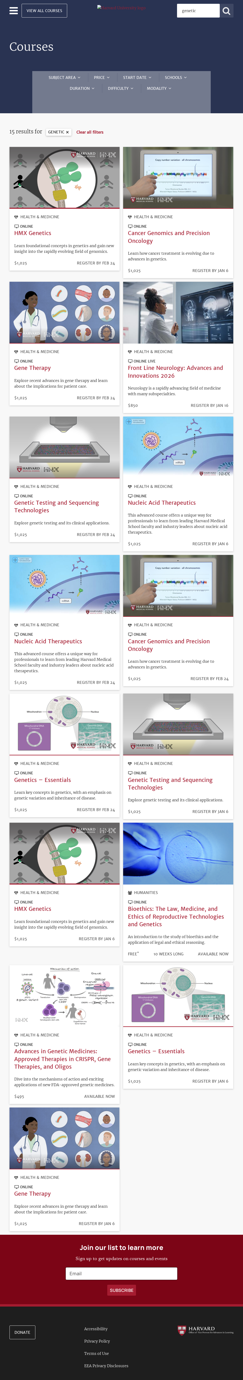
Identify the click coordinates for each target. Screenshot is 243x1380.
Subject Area (62, 77)
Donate (22, 1318)
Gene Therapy (32, 353)
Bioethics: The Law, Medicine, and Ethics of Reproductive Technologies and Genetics (176, 902)
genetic (56, 117)
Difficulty (118, 88)
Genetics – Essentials (42, 765)
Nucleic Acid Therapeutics (162, 488)
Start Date (135, 77)
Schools (173, 77)
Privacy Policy (97, 1327)
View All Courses (44, 10)
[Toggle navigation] (13, 10)
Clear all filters (89, 118)
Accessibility (95, 1314)
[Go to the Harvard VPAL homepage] (206, 1316)
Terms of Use (96, 1339)
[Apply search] (227, 11)
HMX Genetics (32, 218)
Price (99, 77)
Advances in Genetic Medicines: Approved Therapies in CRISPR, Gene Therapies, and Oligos (62, 1045)
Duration (80, 88)
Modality (157, 88)
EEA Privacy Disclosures (106, 1351)
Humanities (146, 878)
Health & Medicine (39, 202)
